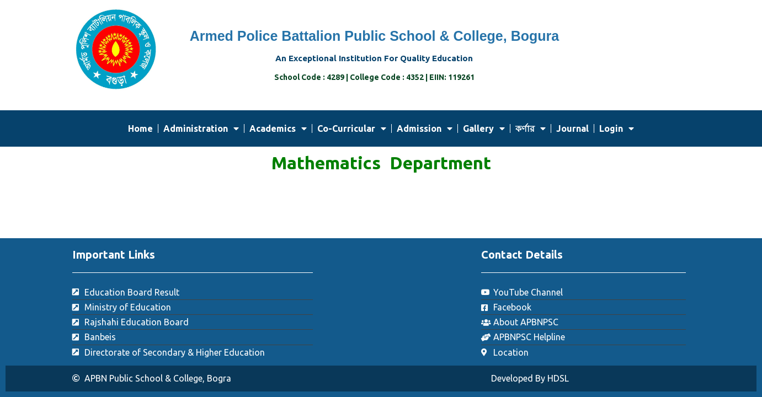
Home (140, 128)
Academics (278, 128)
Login (616, 128)
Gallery (484, 128)
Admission (424, 128)
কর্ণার (530, 128)
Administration (201, 128)
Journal (572, 128)
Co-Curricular (351, 128)
